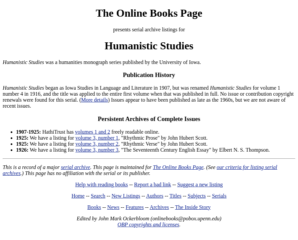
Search (98, 196)
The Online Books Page (149, 13)
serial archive (75, 167)
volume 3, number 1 (96, 138)
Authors (155, 196)
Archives (159, 207)
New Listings (125, 196)
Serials (219, 196)
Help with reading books (101, 184)
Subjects (197, 196)
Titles (176, 196)
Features (134, 207)
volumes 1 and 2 (92, 132)
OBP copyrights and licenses (148, 224)
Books (94, 207)
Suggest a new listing (200, 184)
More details (94, 100)
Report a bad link (152, 184)
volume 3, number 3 (96, 150)
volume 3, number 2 (96, 144)
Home (77, 196)
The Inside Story (193, 207)
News (113, 207)
